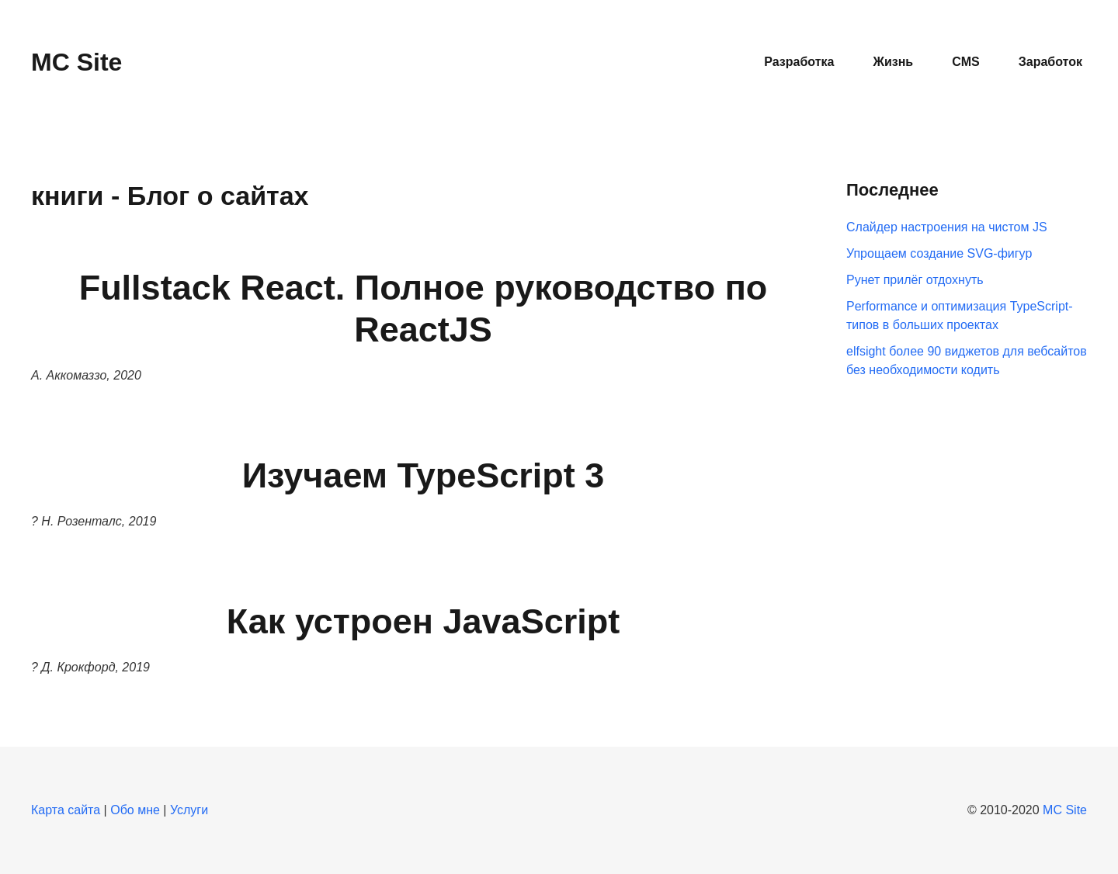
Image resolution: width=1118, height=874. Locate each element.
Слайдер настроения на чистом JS (946, 227)
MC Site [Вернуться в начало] (76, 62)
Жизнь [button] (893, 61)
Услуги (189, 810)
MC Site (1065, 810)
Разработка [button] (799, 61)
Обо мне (135, 810)
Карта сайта (65, 810)
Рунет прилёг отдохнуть (915, 279)
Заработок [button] (1050, 61)
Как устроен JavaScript (423, 621)
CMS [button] (966, 61)
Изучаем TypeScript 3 (423, 475)
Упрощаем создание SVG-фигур (939, 253)
